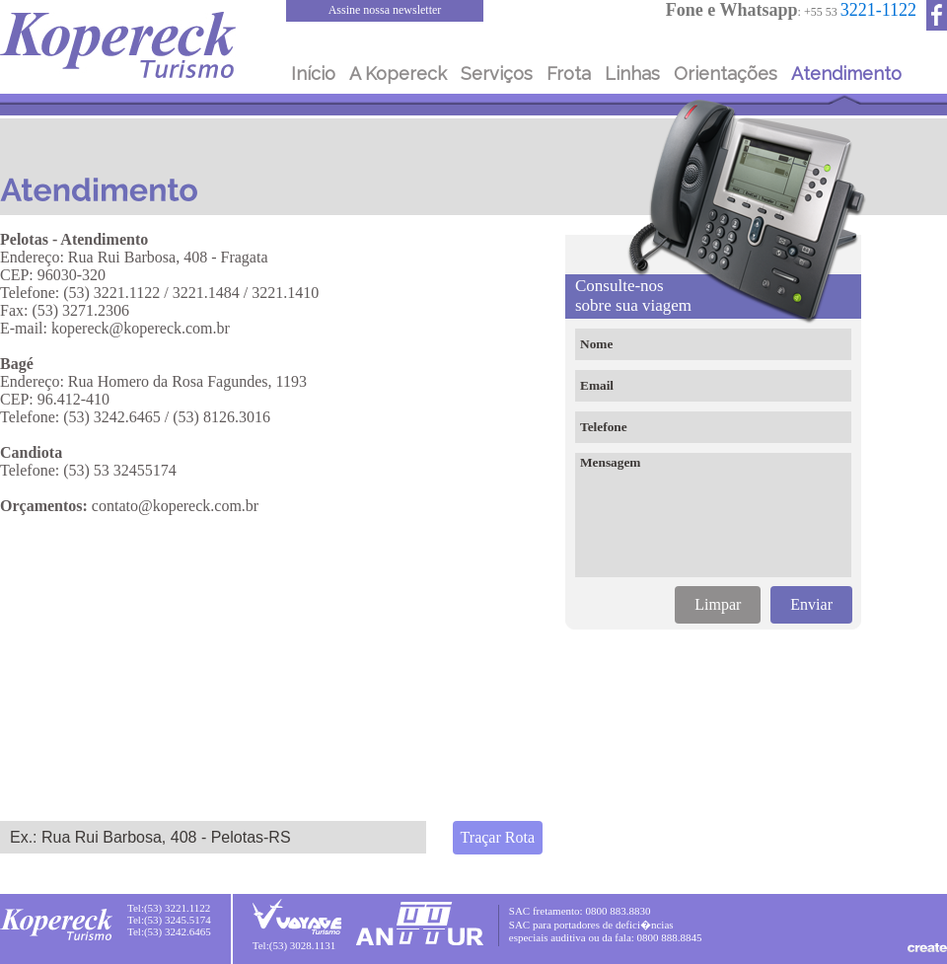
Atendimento (846, 73)
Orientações (725, 73)
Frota (568, 73)
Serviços (497, 73)
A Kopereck (398, 73)
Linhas (632, 73)
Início (313, 73)
